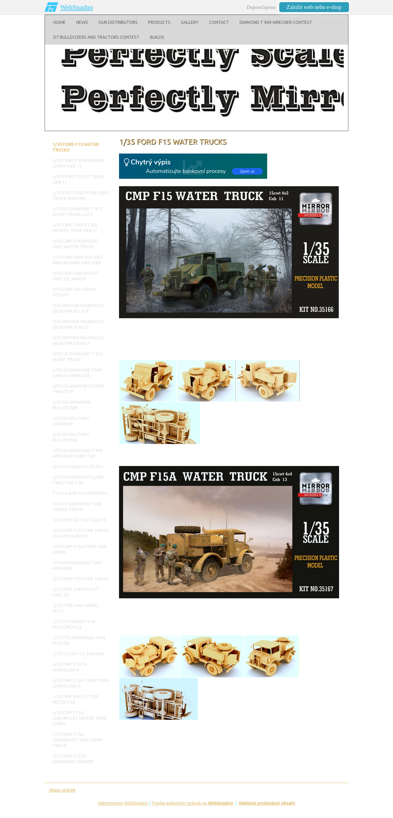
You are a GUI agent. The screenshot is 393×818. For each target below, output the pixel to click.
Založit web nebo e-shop (314, 7)
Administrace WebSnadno (123, 803)
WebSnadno (76, 7)
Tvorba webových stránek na (192, 803)
